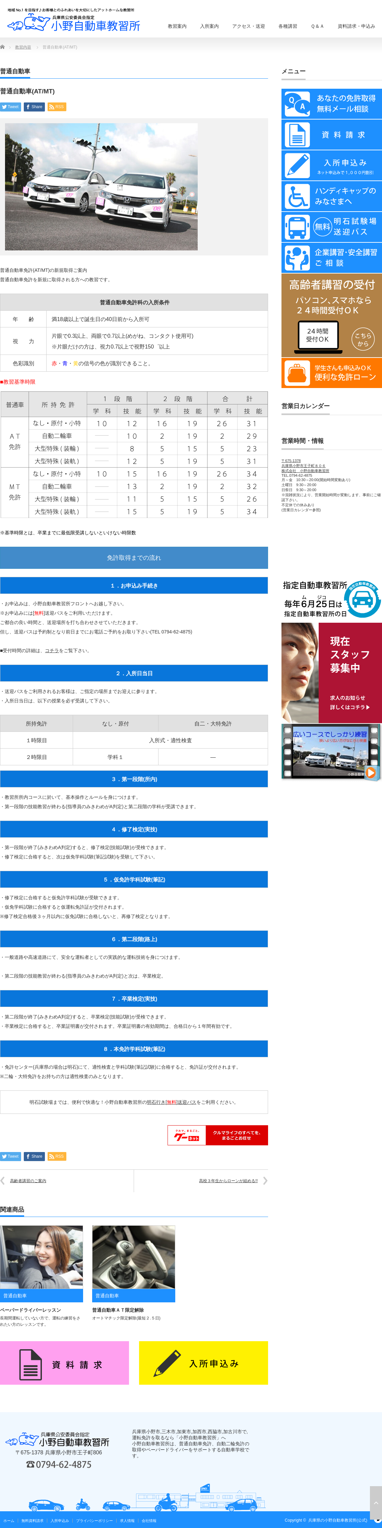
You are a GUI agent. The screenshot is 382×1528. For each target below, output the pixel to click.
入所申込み (60, 1521)
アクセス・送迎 (248, 26)
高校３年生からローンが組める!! (228, 1180)
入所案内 (209, 26)
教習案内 (177, 26)
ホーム (8, 1521)
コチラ (52, 650)
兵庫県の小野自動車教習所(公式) (337, 1520)
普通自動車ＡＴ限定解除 (118, 1310)
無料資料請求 (32, 1521)
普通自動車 (15, 71)
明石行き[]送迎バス (171, 1102)
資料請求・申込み (356, 26)
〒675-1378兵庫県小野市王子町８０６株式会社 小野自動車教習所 (305, 466)
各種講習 (287, 26)
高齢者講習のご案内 (28, 1180)
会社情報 (149, 1521)
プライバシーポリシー (94, 1521)
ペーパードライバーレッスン (30, 1310)
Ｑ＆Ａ (317, 26)
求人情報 (127, 1521)
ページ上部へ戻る (376, 1503)
